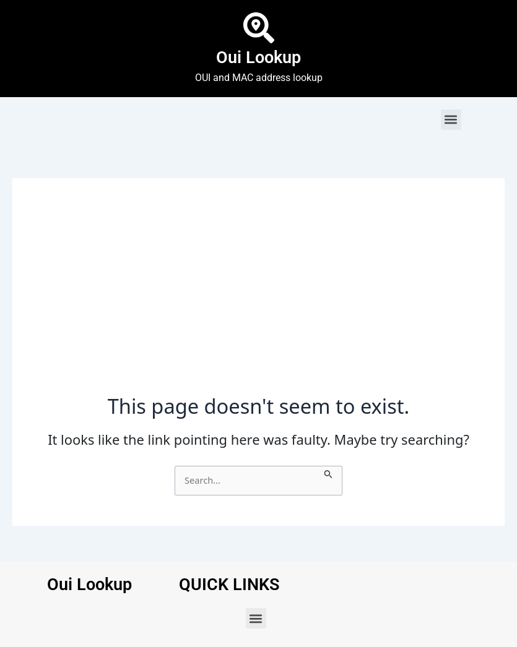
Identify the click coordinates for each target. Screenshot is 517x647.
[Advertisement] (258, 301)
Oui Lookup (258, 57)
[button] (451, 119)
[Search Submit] (328, 472)
